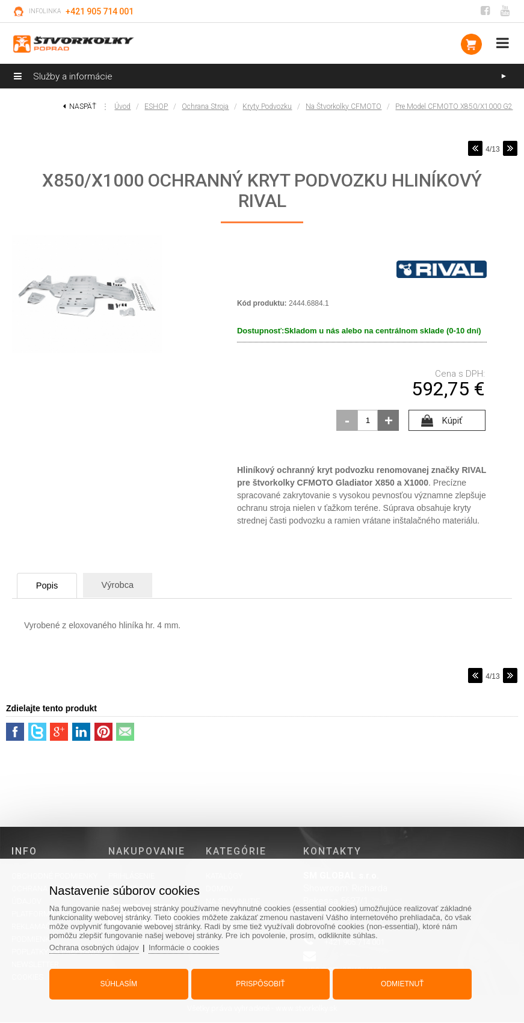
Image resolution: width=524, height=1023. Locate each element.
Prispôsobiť (260, 982)
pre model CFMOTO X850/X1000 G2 (454, 106)
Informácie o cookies (189, 946)
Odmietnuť (400, 982)
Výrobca (127, 585)
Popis (51, 586)
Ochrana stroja (205, 106)
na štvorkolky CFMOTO (343, 106)
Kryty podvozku (267, 106)
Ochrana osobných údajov (97, 946)
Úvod (122, 106)
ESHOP (156, 106)
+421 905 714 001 (100, 11)
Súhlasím (120, 982)
